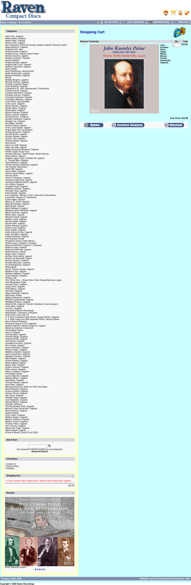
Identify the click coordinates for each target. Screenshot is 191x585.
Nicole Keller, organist (15, 223)
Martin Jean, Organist (15, 365)
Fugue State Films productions (19, 130)
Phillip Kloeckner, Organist (17, 237)
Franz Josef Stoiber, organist (18, 128)
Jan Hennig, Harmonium (16, 167)
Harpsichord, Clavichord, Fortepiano (21, 313)
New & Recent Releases (16, 321)
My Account (109, 22)
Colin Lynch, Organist (15, 104)
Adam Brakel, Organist (16, 38)
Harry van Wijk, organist (16, 147)
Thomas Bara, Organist (16, 334)
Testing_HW (11, 278)
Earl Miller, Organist (14, 123)
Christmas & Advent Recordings (20, 311)
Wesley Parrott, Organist (16, 393)
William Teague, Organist (17, 417)
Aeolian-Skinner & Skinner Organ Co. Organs (26, 326)
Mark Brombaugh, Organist (18, 204)
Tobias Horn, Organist (15, 287)
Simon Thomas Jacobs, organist (20, 269)
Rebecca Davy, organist (16, 247)
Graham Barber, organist (17, 141)
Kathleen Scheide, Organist (18, 189)
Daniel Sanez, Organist (16, 108)
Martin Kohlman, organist (17, 213)
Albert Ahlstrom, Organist (17, 47)
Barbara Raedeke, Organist (18, 75)
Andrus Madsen (13, 60)
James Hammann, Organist (18, 354)
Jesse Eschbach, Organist (17, 348)
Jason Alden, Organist (15, 171)
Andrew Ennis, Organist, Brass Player (22, 54)
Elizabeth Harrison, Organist (18, 356)
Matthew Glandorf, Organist (18, 352)
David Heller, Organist (15, 110)
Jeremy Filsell (12, 176)
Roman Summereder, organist (19, 256)
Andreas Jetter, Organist (16, 51)
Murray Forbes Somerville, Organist (21, 408)
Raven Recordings (25, 584)
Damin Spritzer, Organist (16, 106)
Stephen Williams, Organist (18, 274)
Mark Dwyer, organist (15, 206)
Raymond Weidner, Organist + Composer (24, 245)
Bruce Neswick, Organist (16, 389)
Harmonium (11, 143)
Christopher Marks (14, 374)
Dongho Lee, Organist (15, 121)
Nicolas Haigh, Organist (16, 221)
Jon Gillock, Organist (15, 184)
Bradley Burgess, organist (17, 80)
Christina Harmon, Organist (18, 95)
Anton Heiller (11, 69)
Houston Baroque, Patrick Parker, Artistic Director (27, 154)
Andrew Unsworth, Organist (18, 58)
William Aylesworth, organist (18, 297)
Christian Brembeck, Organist (19, 93)
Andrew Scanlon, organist (17, 56)
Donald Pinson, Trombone (17, 117)
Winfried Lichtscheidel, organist (19, 300)
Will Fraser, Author (14, 295)
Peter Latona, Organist (16, 369)
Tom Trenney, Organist (16, 426)
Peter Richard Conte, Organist (19, 232)
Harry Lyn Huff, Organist (16, 145)
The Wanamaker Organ (16, 282)
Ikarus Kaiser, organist (15, 156)
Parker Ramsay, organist (16, 226)
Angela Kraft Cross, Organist (18, 65)
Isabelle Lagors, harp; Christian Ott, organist (25, 158)
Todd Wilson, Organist (15, 289)
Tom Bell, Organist (14, 291)
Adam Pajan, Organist (15, 41)
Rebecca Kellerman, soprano (18, 250)
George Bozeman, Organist (18, 132)
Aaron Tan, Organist (14, 36)
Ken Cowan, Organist (15, 345)
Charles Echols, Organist (17, 91)
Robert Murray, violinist (16, 252)
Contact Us (11, 464)
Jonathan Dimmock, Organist (18, 343)
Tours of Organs (13, 332)
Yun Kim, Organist (14, 308)
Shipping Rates (159, 22)
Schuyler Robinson (14, 404)
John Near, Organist (14, 385)
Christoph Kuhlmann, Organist (19, 97)
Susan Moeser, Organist (16, 276)
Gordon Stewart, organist (17, 136)
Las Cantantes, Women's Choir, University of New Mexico (31, 195)
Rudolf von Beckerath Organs (19, 258)
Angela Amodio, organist (16, 62)
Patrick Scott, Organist (15, 228)
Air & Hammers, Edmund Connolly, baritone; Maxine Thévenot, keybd (36, 45)
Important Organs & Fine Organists (21, 324)
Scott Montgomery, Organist (18, 265)
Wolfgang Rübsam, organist (18, 302)
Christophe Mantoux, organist (19, 99)
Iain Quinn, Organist (14, 395)
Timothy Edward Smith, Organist (20, 406)
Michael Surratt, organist (16, 217)
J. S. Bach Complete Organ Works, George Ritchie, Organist (32, 317)
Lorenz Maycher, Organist (17, 376)
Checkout (181, 22)
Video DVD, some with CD (17, 315)
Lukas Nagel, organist (15, 199)
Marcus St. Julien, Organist (18, 202)
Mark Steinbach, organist (17, 208)
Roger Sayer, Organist (15, 254)
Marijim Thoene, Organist (17, 422)
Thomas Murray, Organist (17, 382)
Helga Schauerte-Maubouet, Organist (22, 149)
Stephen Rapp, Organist (16, 398)
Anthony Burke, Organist (16, 339)
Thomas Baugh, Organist (17, 337)
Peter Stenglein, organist (17, 234)
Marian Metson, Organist (17, 378)
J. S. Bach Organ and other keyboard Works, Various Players (33, 319)
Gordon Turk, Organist (15, 139)
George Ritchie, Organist (17, 402)
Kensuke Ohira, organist (16, 191)
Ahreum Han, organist (15, 43)
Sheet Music (11, 267)
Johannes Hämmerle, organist (19, 180)
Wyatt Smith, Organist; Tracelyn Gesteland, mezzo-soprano (32, 304)
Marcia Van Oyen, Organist (18, 428)
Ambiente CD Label (14, 49)
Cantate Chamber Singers (17, 84)
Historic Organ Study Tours (17, 152)
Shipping (10, 468)
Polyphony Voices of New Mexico (20, 241)
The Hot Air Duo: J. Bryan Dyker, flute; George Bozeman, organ (33, 280)
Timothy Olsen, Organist (16, 284)
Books (8, 78)
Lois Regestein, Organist (17, 400)
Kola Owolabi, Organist (16, 193)
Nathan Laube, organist (16, 219)
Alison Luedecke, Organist (17, 371)
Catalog (12, 22)
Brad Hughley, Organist (16, 363)
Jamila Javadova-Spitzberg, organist (22, 165)
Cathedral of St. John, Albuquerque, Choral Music (27, 88)
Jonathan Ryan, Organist (17, 186)
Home (4, 22)
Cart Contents (24, 22)
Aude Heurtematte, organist (18, 73)
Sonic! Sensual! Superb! (15, 567)
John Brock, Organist (15, 341)
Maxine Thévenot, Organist (18, 419)
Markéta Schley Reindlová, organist (21, 210)
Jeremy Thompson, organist (18, 178)
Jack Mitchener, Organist (17, 162)
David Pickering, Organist (17, 112)
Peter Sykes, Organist (15, 415)
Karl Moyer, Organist (15, 380)
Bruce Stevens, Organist (16, 411)
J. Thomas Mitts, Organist (17, 160)
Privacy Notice (12, 466)
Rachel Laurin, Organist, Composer (21, 243)
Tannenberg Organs (14, 330)
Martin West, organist (15, 215)
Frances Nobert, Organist (17, 391)
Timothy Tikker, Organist (16, 424)
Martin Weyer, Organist (16, 430)
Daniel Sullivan (12, 413)
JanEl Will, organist (14, 169)
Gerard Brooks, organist (16, 134)
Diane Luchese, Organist (17, 115)
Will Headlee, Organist (15, 358)
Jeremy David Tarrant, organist (19, 173)
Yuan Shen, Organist (15, 306)
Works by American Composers (20, 328)
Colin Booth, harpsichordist (18, 102)
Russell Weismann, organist (18, 263)
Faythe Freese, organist (16, 125)
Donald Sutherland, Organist (18, 119)
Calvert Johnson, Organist (17, 367)
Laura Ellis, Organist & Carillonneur (21, 197)
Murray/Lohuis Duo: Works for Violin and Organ (26, 387)
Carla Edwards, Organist (16, 86)
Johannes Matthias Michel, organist (21, 182)
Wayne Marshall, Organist (17, 293)
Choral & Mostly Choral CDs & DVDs (22, 432)
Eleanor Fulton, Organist (16, 350)
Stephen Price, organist (16, 271)
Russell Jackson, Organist (17, 260)
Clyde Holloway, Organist (17, 361)
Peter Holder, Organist (15, 230)
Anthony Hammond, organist (18, 67)
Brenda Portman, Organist (17, 82)
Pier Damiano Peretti (15, 239)
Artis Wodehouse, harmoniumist (20, 71)
